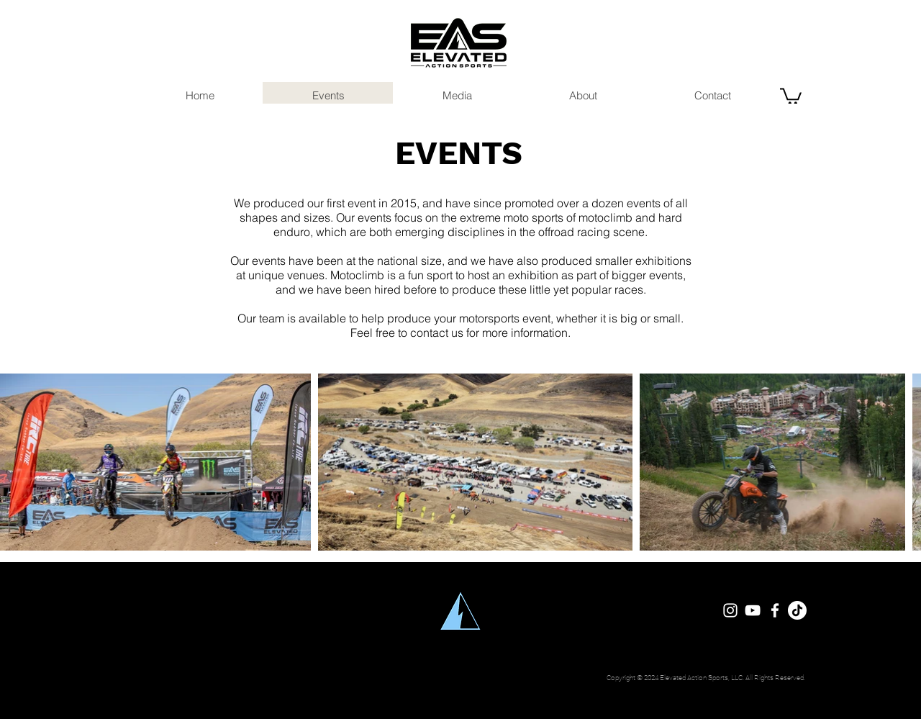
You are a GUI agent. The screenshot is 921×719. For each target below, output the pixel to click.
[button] (791, 95)
